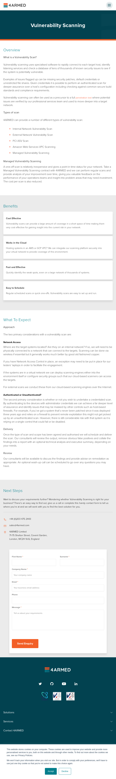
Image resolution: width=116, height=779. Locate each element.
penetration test (84, 97)
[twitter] (40, 684)
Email (15, 582)
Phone (15, 594)
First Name (17, 556)
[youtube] (64, 683)
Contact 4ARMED (13, 730)
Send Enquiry (25, 643)
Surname (64, 556)
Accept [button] (51, 771)
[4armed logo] (58, 669)
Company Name (20, 569)
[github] (52, 683)
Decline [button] (65, 771)
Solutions (8, 712)
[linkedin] (75, 683)
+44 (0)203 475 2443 (20, 519)
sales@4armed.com (19, 525)
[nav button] (109, 5)
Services (8, 721)
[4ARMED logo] (15, 5)
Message (16, 607)
